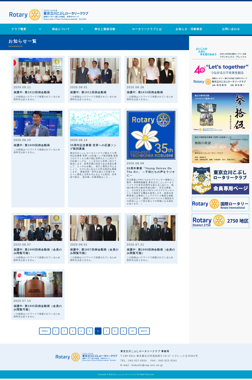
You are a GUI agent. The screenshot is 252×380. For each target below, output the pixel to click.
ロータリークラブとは (147, 30)
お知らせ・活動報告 (189, 30)
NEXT (144, 332)
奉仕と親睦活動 (105, 30)
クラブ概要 (18, 30)
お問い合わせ (231, 30)
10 (132, 332)
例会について (61, 30)
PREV (45, 332)
